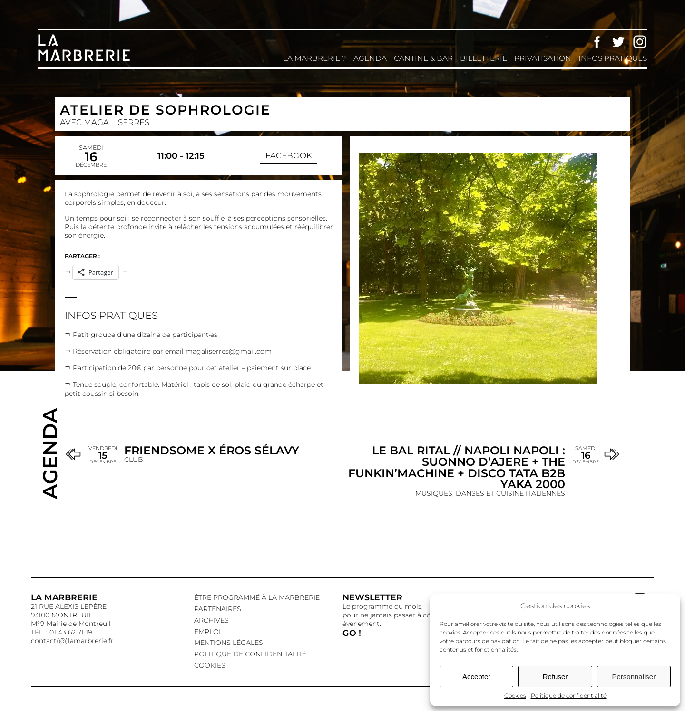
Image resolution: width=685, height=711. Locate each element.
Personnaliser (634, 677)
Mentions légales (228, 642)
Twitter (618, 42)
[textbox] (199, 362)
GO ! (351, 633)
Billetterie (483, 58)
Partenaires (217, 609)
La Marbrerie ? (314, 58)
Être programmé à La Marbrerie (257, 597)
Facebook (597, 42)
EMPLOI (207, 631)
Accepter (476, 677)
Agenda (370, 58)
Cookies (515, 695)
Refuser (555, 677)
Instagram (640, 42)
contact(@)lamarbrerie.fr (72, 640)
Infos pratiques (612, 58)
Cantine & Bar (423, 58)
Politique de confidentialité (569, 695)
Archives (211, 620)
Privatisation (542, 58)
